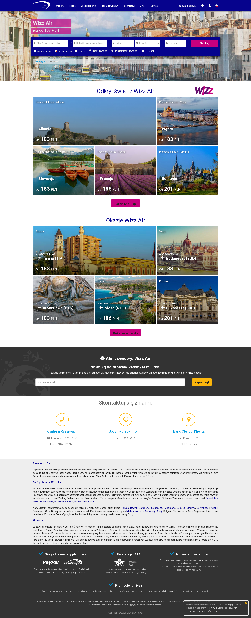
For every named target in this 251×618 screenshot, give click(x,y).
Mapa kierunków (109, 6)
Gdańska (48, 501)
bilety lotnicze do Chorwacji (140, 511)
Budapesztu (157, 508)
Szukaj (204, 43)
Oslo (179, 508)
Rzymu (134, 508)
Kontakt (154, 6)
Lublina (90, 501)
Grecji (159, 511)
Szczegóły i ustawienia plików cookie (201, 611)
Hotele (72, 6)
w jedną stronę (43, 51)
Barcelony (144, 508)
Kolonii (214, 508)
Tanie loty (59, 6)
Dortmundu (202, 508)
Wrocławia (79, 501)
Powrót (143, 43)
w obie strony (63, 51)
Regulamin (232, 608)
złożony (81, 51)
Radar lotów (129, 6)
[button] (187, 5)
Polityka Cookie (216, 608)
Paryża (125, 508)
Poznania (59, 501)
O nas (143, 6)
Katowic (69, 501)
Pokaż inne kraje (125, 204)
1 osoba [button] (173, 43)
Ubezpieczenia (88, 6)
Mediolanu (170, 508)
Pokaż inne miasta (125, 333)
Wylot (119, 43)
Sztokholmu (189, 508)
